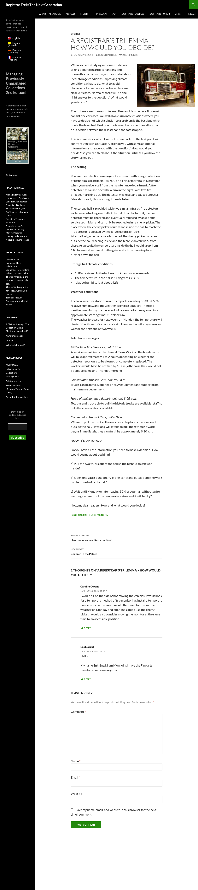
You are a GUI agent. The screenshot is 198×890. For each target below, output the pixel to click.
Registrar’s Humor (159, 14)
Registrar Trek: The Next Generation (34, 5)
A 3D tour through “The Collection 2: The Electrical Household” (17, 328)
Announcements (14, 335)
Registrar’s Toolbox (132, 14)
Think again (100, 14)
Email (75, 777)
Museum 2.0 (12, 364)
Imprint (10, 340)
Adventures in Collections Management (13, 373)
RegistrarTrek (107, 54)
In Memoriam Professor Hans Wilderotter (13, 263)
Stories (84, 14)
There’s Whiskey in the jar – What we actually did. (17, 280)
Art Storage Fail (13, 380)
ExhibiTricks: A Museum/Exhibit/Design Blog (17, 389)
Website (76, 793)
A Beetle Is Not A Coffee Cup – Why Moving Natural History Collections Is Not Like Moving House (17, 232)
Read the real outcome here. (89, 514)
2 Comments (129, 54)
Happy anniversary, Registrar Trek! (116, 537)
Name (75, 761)
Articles (70, 14)
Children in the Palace (116, 551)
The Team (190, 14)
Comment (78, 711)
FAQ (114, 14)
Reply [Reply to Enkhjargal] (87, 679)
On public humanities (16, 397)
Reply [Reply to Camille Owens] (87, 628)
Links (178, 14)
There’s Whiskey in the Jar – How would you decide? (17, 291)
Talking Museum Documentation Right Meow (17, 301)
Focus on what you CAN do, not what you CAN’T (17, 212)
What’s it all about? (50, 14)
